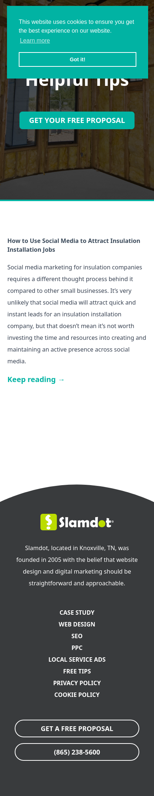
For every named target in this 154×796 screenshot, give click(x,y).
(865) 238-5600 (77, 752)
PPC (76, 648)
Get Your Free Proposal (77, 120)
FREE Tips (77, 671)
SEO (76, 636)
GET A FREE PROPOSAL (77, 728)
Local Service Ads (77, 659)
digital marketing (79, 571)
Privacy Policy (77, 683)
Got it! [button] (77, 59)
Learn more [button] (35, 40)
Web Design (77, 624)
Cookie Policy (77, 695)
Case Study (77, 612)
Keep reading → (36, 379)
